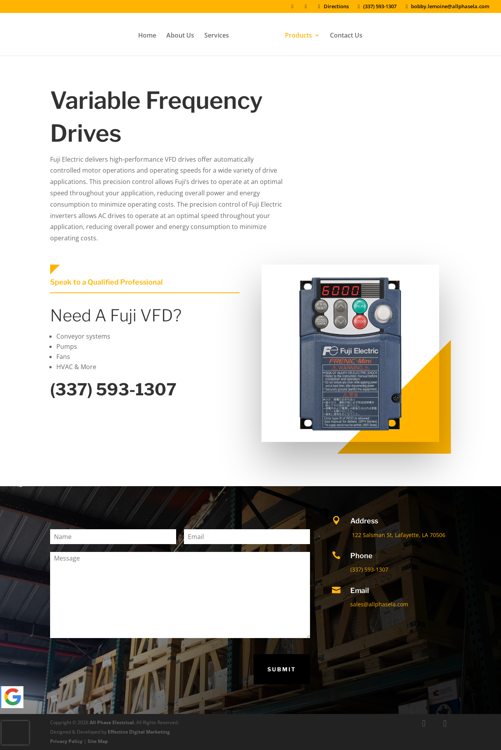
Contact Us (343, 34)
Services (219, 34)
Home (150, 34)
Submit (281, 669)
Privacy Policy (66, 741)
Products (295, 34)
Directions (332, 7)
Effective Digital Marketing (139, 731)
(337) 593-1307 (376, 7)
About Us (183, 34)
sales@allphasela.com (379, 604)
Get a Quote (399, 101)
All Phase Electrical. (112, 722)
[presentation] (15, 733)
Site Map (98, 741)
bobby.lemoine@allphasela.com (446, 7)
